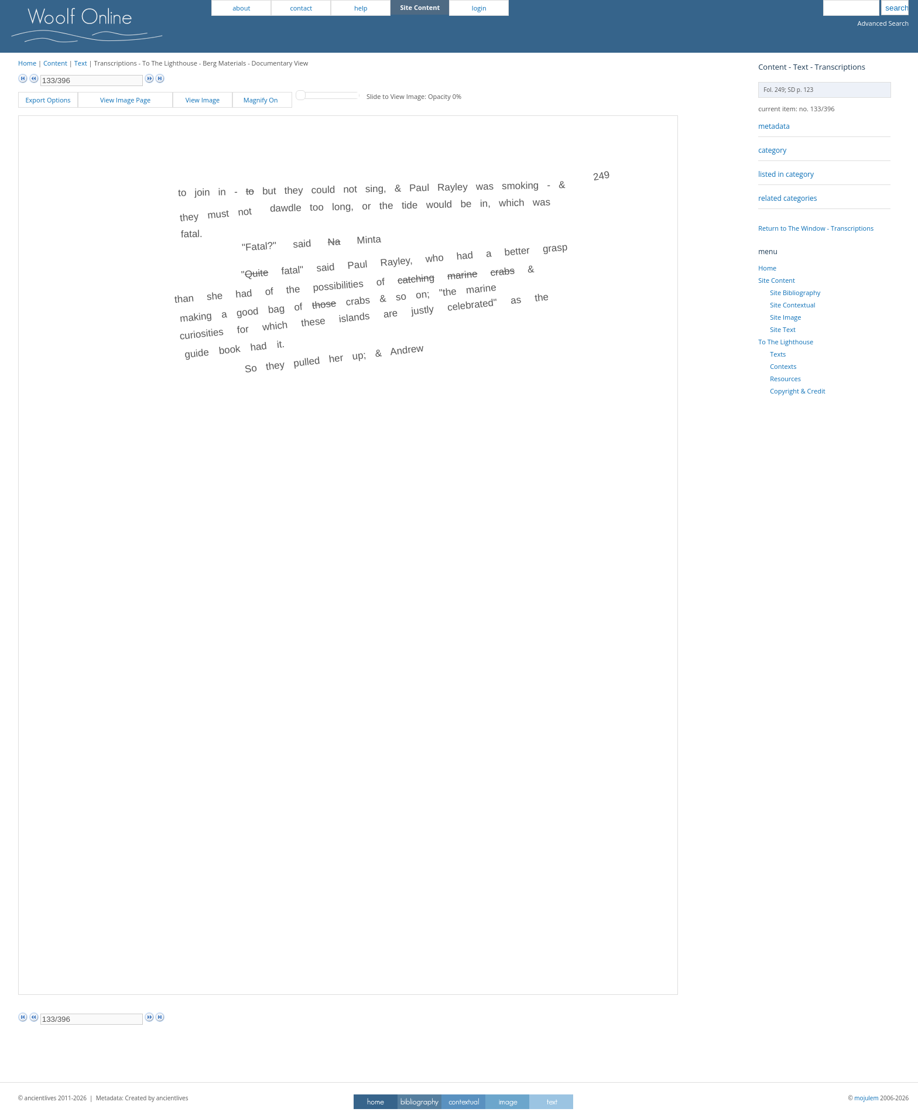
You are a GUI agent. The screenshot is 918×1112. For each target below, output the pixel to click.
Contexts (783, 366)
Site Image (785, 317)
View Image (203, 99)
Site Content (776, 280)
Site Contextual (792, 304)
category (772, 150)
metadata (774, 126)
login (479, 8)
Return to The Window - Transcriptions (816, 228)
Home (27, 63)
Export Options (47, 99)
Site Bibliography (795, 292)
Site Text (783, 329)
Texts (778, 354)
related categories (787, 198)
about (241, 8)
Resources (785, 378)
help (360, 8)
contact (301, 8)
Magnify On (263, 99)
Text (80, 63)
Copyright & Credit (797, 390)
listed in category (786, 174)
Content (55, 63)
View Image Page (125, 99)
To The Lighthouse (785, 341)
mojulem (866, 1098)
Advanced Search (883, 23)
